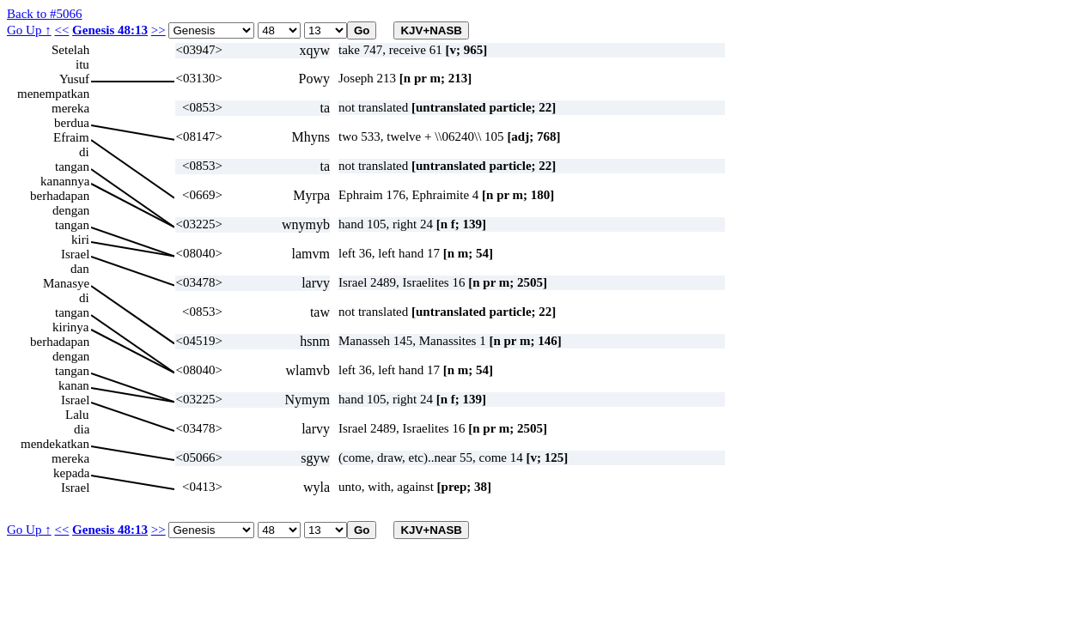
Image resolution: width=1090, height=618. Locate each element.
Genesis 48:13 (110, 30)
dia (81, 429)
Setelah (70, 50)
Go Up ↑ (29, 30)
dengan (70, 210)
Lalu (77, 414)
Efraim (71, 137)
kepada (71, 473)
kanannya (64, 181)
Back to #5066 (44, 14)
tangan (72, 166)
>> (158, 30)
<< (61, 30)
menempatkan (53, 93)
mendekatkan (55, 444)
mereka (70, 108)
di (84, 152)
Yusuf (74, 79)
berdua (71, 123)
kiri (80, 239)
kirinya (70, 327)
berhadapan (59, 196)
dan (79, 269)
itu (82, 64)
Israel (75, 254)
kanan (73, 385)
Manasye (66, 283)
